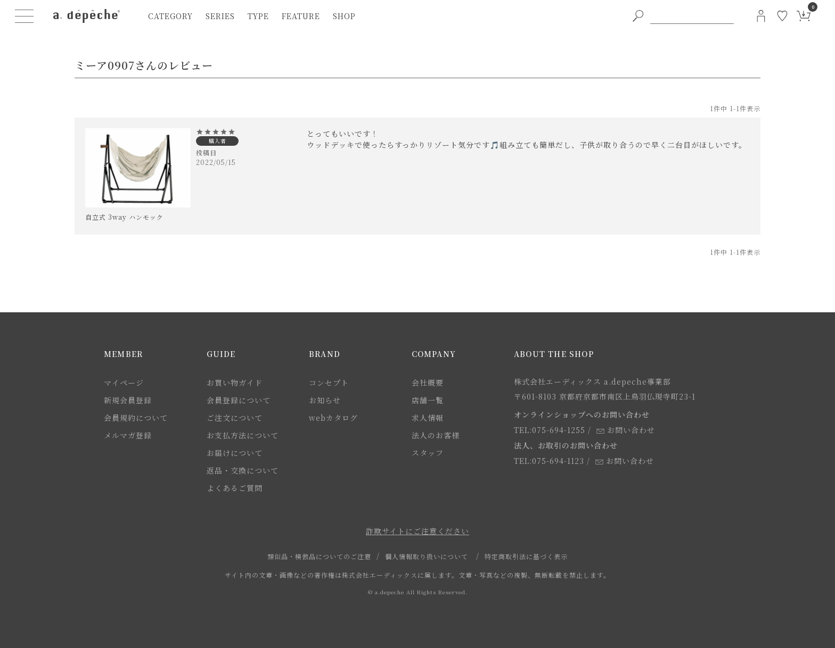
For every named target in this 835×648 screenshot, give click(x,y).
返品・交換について (243, 470)
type (258, 16)
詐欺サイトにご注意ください (417, 531)
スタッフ (428, 452)
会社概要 (428, 382)
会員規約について (136, 417)
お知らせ (325, 400)
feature (301, 16)
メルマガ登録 (128, 435)
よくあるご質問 (235, 488)
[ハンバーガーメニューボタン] (24, 16)
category (170, 16)
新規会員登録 (128, 400)
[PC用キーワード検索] (692, 16)
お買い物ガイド (235, 382)
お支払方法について (243, 435)
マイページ (124, 382)
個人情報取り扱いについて (426, 556)
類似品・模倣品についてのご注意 (319, 556)
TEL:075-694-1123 (549, 460)
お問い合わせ (625, 430)
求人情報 (428, 417)
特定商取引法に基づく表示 (526, 556)
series (220, 16)
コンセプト (329, 382)
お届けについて (235, 452)
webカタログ (333, 417)
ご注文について (235, 417)
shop (344, 16)
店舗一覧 (428, 400)
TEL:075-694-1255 (549, 430)
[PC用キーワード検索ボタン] (638, 16)
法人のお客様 (436, 435)
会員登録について (239, 400)
